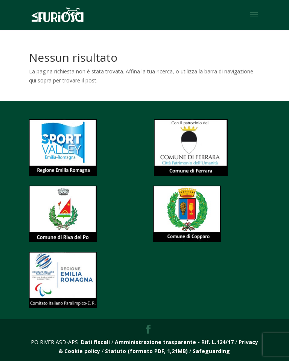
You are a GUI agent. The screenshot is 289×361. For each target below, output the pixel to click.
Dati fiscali (95, 342)
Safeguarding (211, 351)
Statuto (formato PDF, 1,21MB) (146, 351)
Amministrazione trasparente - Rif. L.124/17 (175, 342)
